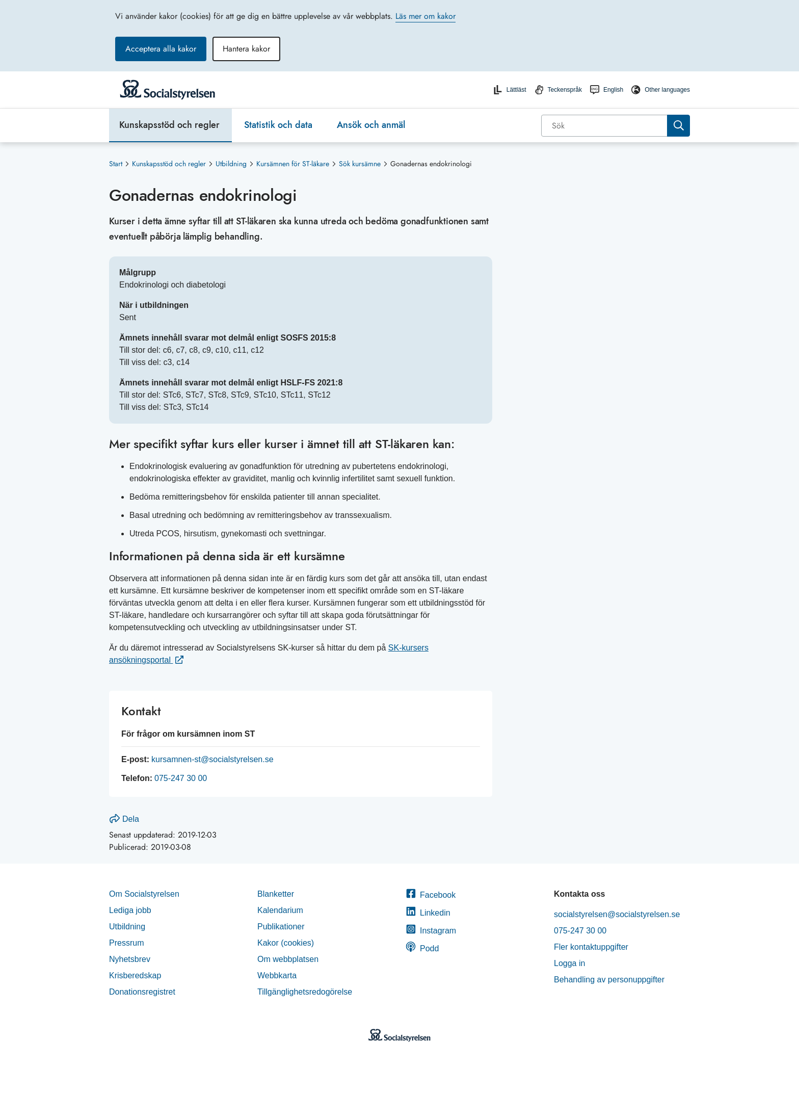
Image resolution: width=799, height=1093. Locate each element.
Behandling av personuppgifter (609, 979)
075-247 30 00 (180, 778)
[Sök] (605, 126)
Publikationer (281, 926)
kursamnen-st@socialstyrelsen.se (212, 759)
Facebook (431, 895)
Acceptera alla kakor (160, 49)
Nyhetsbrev (129, 959)
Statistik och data (278, 125)
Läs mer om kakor (425, 16)
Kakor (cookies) (285, 943)
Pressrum (126, 943)
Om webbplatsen (287, 959)
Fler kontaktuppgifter (591, 947)
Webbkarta (277, 975)
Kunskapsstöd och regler (169, 125)
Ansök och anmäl (371, 125)
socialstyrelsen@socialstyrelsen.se (617, 914)
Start (115, 164)
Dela (124, 819)
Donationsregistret (142, 991)
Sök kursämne (360, 164)
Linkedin (428, 913)
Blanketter (275, 894)
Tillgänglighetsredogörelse (306, 991)
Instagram (431, 931)
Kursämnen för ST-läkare (292, 164)
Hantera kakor (246, 49)
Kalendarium (280, 910)
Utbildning (231, 164)
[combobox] (615, 126)
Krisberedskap (135, 975)
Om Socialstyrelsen (144, 894)
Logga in (569, 963)
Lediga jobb (130, 910)
